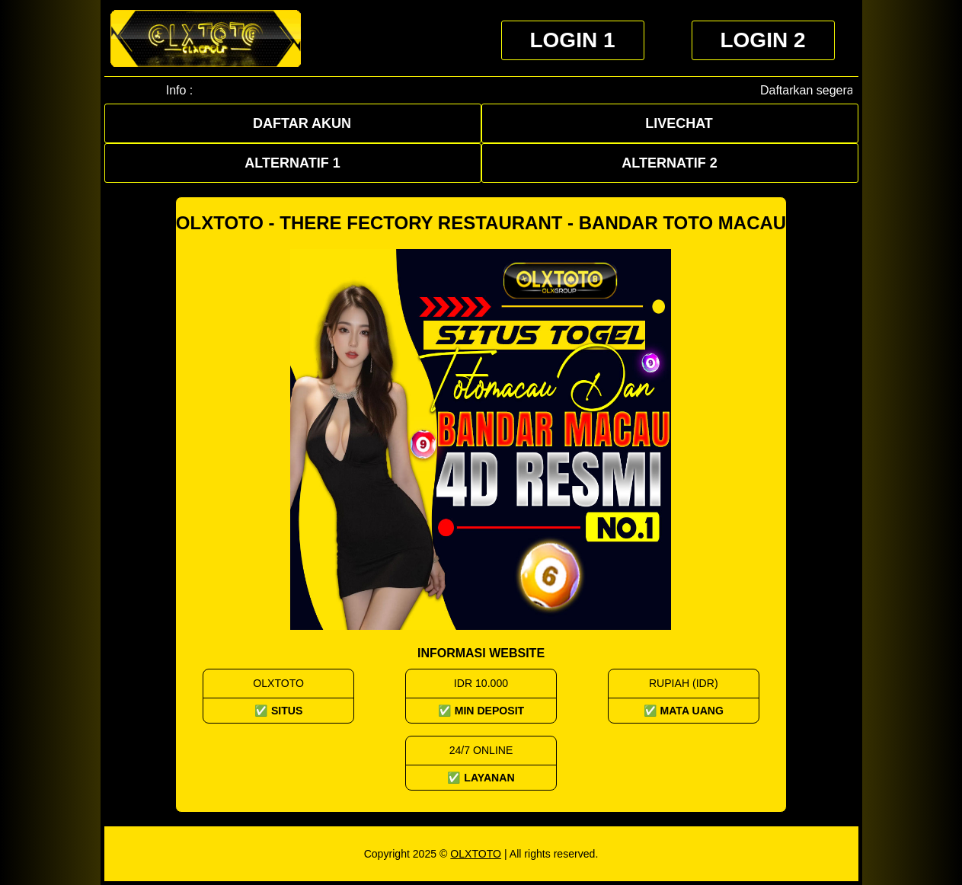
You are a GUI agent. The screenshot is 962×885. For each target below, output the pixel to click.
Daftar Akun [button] (302, 123)
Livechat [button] (679, 123)
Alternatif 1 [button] (292, 163)
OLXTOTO (475, 854)
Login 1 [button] (572, 40)
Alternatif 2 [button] (669, 163)
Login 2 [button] (762, 40)
